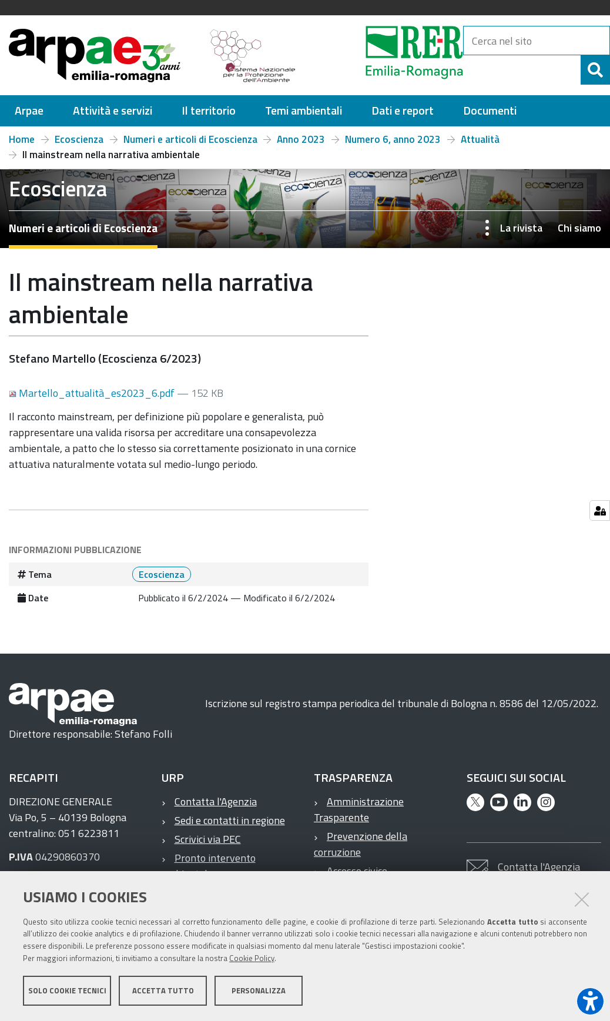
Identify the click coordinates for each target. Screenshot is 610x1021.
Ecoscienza (79, 139)
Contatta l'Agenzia (216, 801)
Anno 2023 (301, 139)
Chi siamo (579, 228)
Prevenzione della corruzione (360, 844)
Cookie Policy (251, 958)
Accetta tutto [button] (163, 990)
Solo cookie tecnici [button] (67, 990)
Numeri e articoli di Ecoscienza (190, 139)
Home (22, 139)
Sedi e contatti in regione (230, 820)
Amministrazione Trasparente (359, 809)
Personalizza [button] (259, 990)
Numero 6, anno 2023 (393, 139)
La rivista (521, 228)
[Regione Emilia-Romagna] (385, 55)
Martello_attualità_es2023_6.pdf (93, 393)
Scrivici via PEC (208, 839)
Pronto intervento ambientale (209, 866)
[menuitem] (29, 110)
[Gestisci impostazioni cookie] (599, 510)
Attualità (480, 139)
